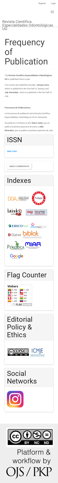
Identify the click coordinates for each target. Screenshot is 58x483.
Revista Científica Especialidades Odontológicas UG (27, 23)
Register (42, 3)
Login (53, 3)
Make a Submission (19, 166)
